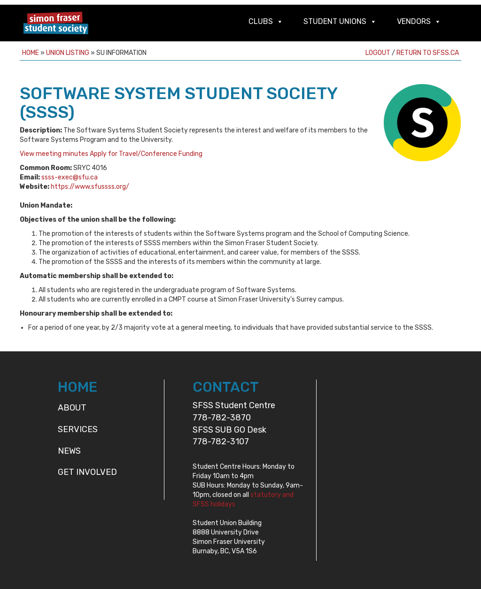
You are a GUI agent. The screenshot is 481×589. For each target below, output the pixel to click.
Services (78, 429)
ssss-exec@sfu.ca (69, 177)
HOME (77, 387)
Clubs (260, 21)
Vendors (414, 21)
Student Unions (334, 21)
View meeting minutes (54, 154)
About (72, 408)
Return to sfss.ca (427, 53)
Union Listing (67, 53)
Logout (377, 53)
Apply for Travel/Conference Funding (146, 154)
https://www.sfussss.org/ (90, 187)
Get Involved (87, 472)
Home (30, 53)
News (69, 451)
